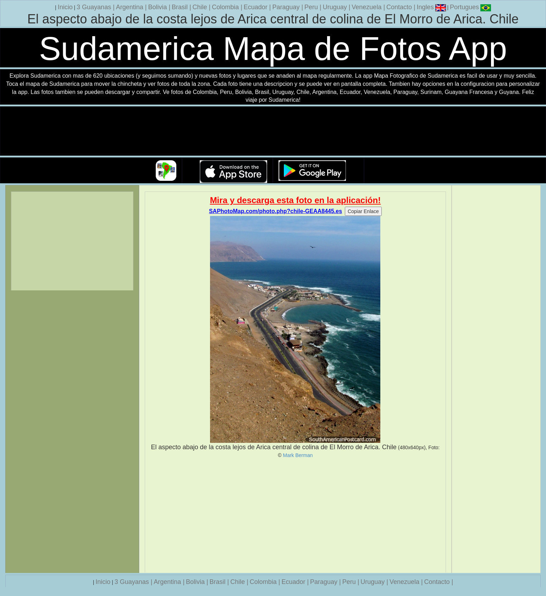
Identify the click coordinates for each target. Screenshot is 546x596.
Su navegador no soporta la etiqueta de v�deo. (273, 131)
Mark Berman (298, 455)
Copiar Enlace (363, 211)
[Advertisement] (295, 515)
